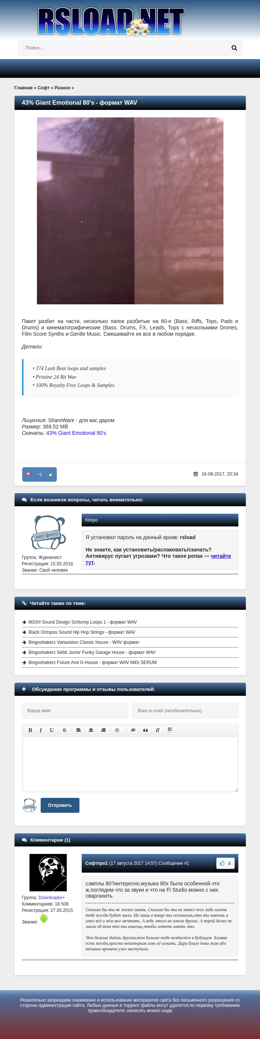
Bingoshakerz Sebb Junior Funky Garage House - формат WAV (92, 652)
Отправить (60, 805)
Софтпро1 (96, 863)
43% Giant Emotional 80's (76, 433)
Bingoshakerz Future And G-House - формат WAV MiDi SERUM (93, 662)
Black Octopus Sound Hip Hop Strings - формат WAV (82, 632)
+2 (39, 474)
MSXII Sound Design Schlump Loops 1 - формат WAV (83, 622)
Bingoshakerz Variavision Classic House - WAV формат (84, 642)
